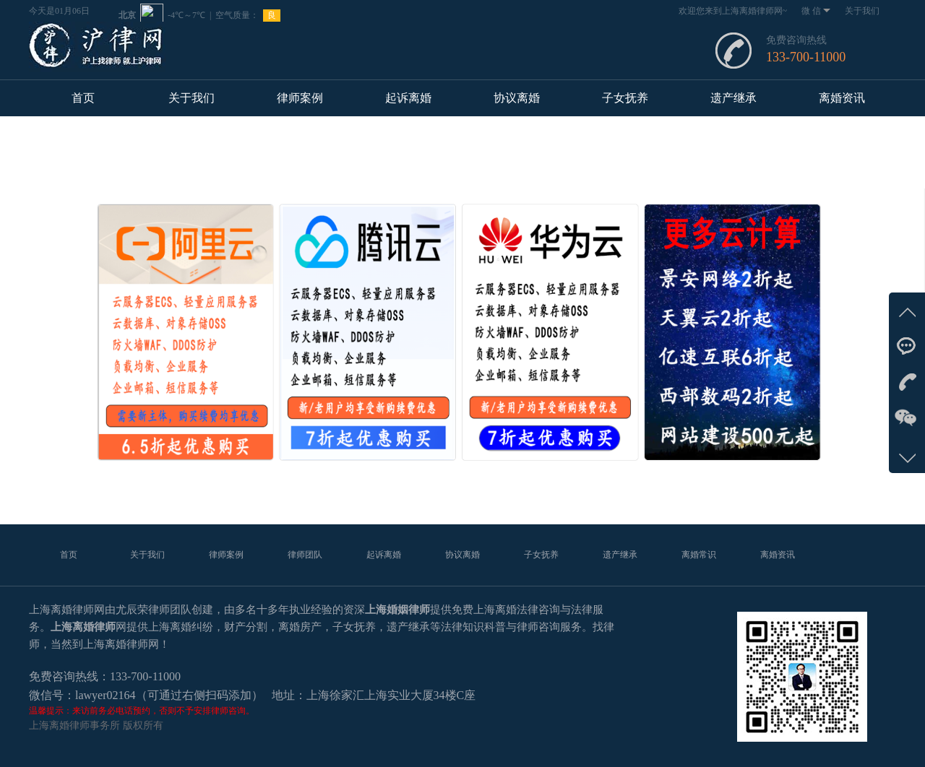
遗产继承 (733, 98)
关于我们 (862, 11)
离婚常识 (698, 555)
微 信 (815, 11)
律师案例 (300, 98)
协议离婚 (517, 98)
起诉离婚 (408, 98)
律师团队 (305, 555)
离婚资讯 (842, 98)
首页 (83, 98)
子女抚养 (625, 98)
